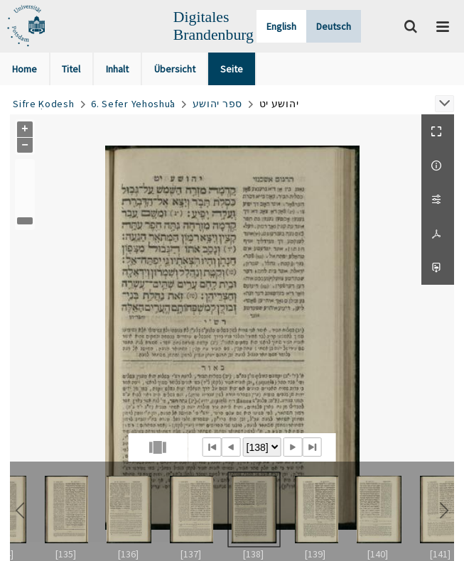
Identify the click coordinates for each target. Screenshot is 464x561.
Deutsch (333, 26)
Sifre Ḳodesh (43, 103)
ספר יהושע (217, 103)
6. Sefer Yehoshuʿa (133, 103)
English (281, 26)
